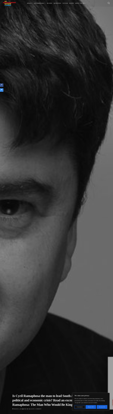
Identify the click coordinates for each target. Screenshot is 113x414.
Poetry (71, 3)
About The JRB (80, 3)
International (39, 3)
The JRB (26, 409)
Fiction (65, 3)
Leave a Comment (36, 409)
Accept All (102, 407)
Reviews (49, 3)
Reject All (91, 407)
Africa (29, 3)
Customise (80, 407)
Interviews (57, 3)
